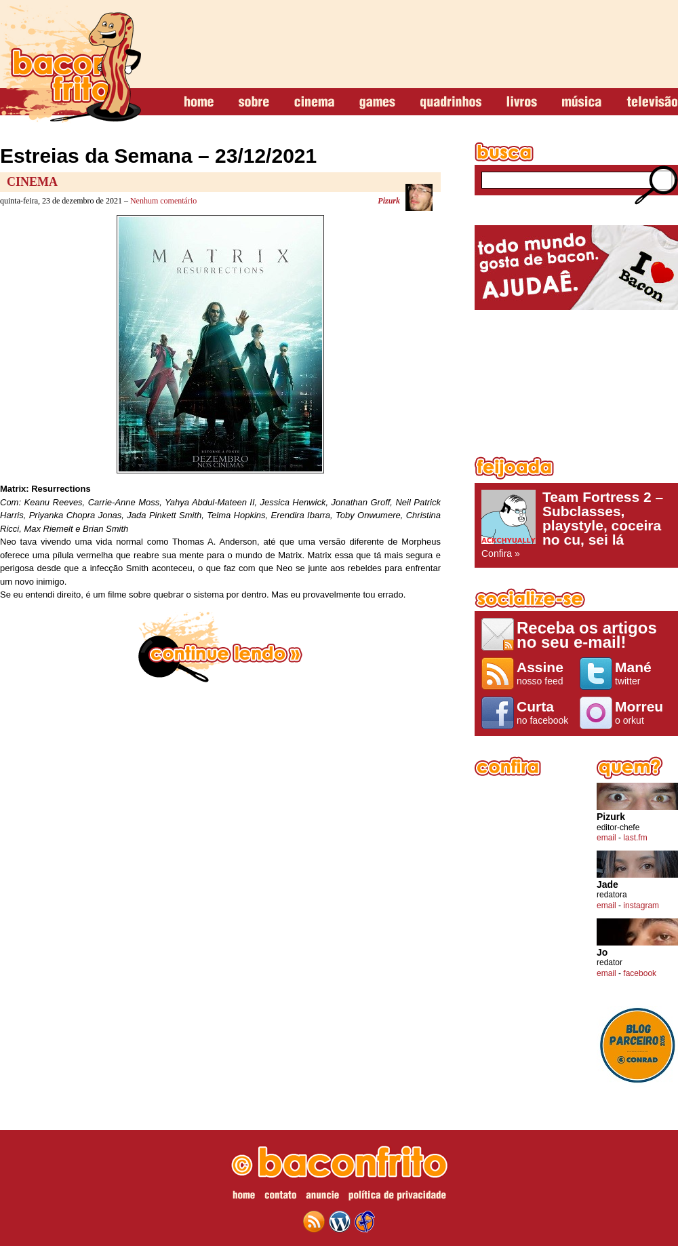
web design (365, 1221)
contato (280, 1197)
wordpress (340, 1221)
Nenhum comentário (163, 201)
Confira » (576, 524)
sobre (254, 102)
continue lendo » (220, 647)
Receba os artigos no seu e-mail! (587, 634)
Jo (602, 953)
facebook (639, 973)
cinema (314, 102)
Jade (607, 885)
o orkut (643, 712)
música (581, 102)
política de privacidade (397, 1197)
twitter (643, 672)
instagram (641, 905)
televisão (651, 102)
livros (521, 102)
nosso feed (545, 672)
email (606, 837)
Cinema (32, 182)
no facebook (545, 712)
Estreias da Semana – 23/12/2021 (158, 155)
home (199, 102)
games (377, 102)
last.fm (635, 837)
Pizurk (389, 201)
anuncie (322, 1197)
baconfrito (70, 63)
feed (314, 1221)
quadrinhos (450, 102)
